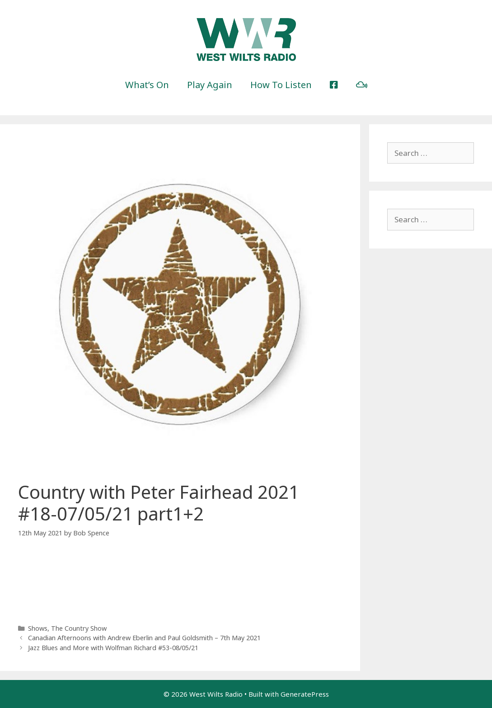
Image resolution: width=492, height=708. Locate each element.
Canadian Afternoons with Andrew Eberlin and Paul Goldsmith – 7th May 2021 (144, 637)
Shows (37, 628)
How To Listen (281, 85)
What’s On (147, 85)
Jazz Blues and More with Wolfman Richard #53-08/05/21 (113, 647)
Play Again (209, 85)
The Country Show (79, 628)
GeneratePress (305, 694)
